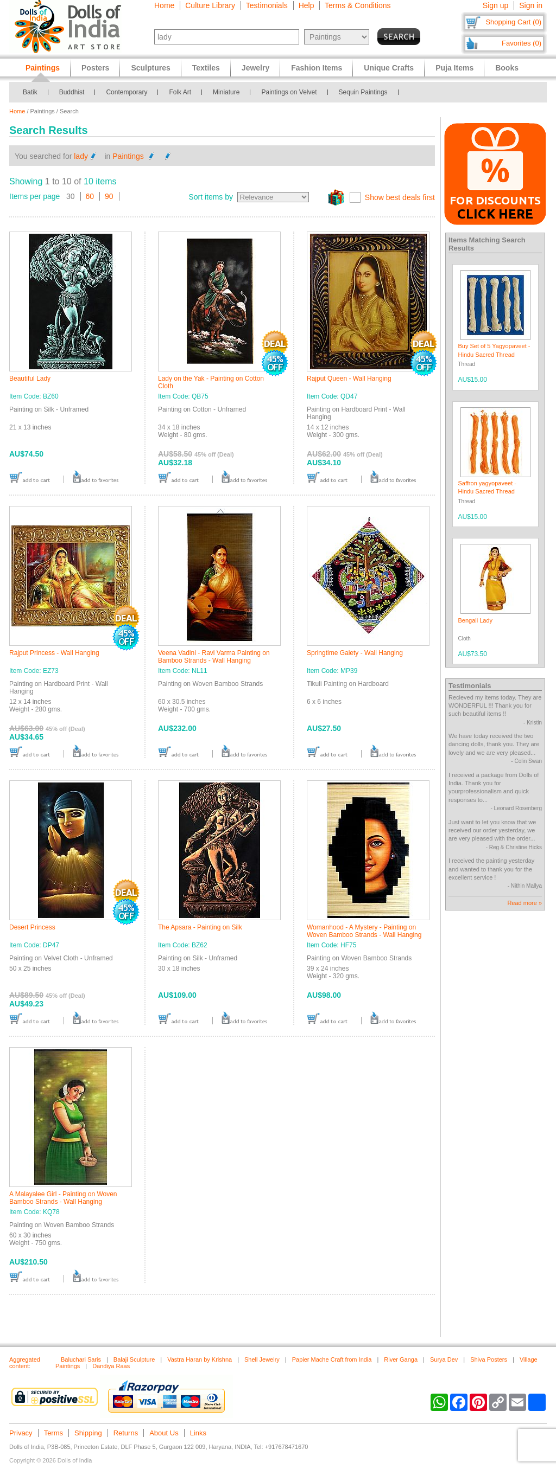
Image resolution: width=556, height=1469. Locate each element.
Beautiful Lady (29, 378)
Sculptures (150, 67)
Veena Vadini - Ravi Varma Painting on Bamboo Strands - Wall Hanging (214, 656)
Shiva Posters (488, 1359)
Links (198, 1433)
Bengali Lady (475, 620)
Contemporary (126, 92)
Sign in (530, 5)
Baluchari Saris (81, 1359)
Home (164, 5)
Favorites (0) (521, 43)
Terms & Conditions (357, 5)
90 (109, 196)
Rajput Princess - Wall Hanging (54, 653)
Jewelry (255, 67)
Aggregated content (24, 1362)
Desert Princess (32, 927)
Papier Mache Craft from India (332, 1359)
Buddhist (72, 92)
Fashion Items (316, 67)
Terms (53, 1433)
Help (306, 5)
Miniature (226, 92)
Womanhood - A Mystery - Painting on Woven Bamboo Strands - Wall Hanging (364, 931)
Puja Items (454, 67)
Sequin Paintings (363, 92)
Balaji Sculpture (134, 1359)
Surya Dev (444, 1359)
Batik (30, 92)
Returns (125, 1433)
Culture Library (210, 5)
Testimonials (267, 5)
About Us (163, 1433)
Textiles (206, 67)
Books (507, 67)
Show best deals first (400, 197)
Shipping (88, 1433)
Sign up (495, 5)
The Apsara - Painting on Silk (200, 927)
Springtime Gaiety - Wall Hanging (355, 653)
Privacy (21, 1433)
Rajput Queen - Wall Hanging (349, 378)
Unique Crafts (389, 67)
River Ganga (401, 1359)
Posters (95, 67)
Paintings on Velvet (289, 92)
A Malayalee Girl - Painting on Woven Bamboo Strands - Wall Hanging (63, 1197)
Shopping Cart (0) (513, 22)
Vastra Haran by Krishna (199, 1359)
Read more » (524, 903)
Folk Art (180, 92)
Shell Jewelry (262, 1359)
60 (90, 196)
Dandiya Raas (111, 1366)
